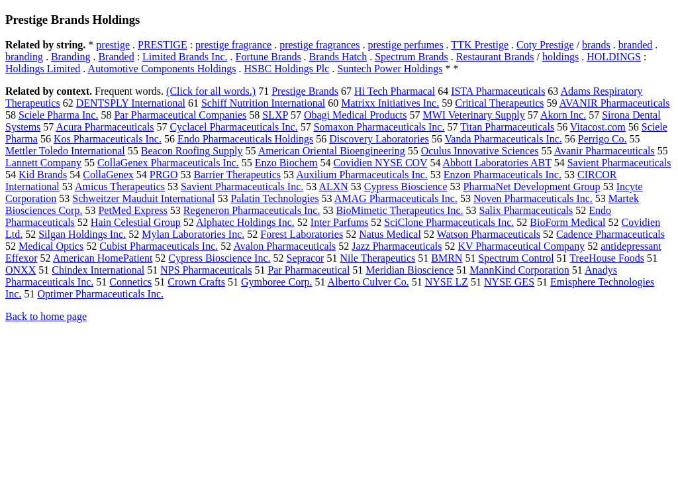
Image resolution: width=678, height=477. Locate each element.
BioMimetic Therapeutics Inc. (399, 210)
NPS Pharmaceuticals (206, 270)
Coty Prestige (545, 44)
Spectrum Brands (411, 56)
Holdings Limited (42, 68)
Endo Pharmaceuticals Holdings (245, 138)
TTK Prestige (479, 44)
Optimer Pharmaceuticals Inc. (100, 293)
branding (24, 56)
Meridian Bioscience (409, 270)
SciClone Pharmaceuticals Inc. (449, 222)
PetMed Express (132, 210)
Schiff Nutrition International (263, 103)
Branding (71, 56)
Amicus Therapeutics (120, 186)
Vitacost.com (598, 126)
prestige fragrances (319, 44)
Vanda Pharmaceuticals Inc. (503, 138)
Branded (116, 56)
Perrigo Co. (602, 138)
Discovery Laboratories (379, 138)
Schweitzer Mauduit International (143, 198)
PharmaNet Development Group (532, 186)
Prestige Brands (304, 91)
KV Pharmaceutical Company (521, 246)
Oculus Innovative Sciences (480, 150)
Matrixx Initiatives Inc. (390, 103)
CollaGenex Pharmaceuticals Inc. (168, 162)
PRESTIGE (162, 44)
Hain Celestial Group (136, 222)
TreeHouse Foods (606, 258)
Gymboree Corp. (277, 282)
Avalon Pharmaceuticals (284, 246)
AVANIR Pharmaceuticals (614, 103)
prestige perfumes (405, 44)
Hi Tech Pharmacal (394, 91)
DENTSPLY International (130, 103)
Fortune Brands (268, 56)
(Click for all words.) (211, 91)
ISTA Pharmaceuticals (498, 91)
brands (596, 44)
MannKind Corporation (519, 270)
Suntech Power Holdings (389, 68)
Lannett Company (43, 162)
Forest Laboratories (301, 234)
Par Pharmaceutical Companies (180, 115)
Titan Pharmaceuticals (507, 126)
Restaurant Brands (495, 56)
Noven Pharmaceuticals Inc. (533, 198)
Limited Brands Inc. (184, 56)
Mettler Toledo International (65, 150)
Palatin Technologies (274, 198)
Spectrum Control (516, 258)
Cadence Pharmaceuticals (610, 234)
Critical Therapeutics (499, 103)
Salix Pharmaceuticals (526, 210)
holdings (560, 56)
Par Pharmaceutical (308, 270)
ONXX (20, 270)
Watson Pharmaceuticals (488, 234)
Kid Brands (43, 174)
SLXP (275, 115)
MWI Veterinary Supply (473, 115)
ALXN (333, 186)
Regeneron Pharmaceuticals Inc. (251, 210)
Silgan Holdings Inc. (82, 234)
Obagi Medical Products (355, 115)
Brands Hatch (338, 56)
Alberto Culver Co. (368, 282)
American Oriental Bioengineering (331, 150)
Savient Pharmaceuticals (619, 162)
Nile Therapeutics (377, 258)
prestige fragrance (233, 44)
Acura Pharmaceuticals (105, 126)
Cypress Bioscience (406, 186)
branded (635, 44)
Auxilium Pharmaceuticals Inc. (362, 174)
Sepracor (305, 258)
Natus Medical (390, 234)
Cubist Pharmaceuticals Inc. (158, 246)
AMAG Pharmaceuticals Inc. (396, 198)
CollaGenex (108, 174)
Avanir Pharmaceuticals (604, 150)
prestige (113, 44)
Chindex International (98, 270)
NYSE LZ (446, 282)
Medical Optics (51, 246)
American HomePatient (103, 258)
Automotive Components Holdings (161, 68)
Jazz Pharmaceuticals (397, 246)
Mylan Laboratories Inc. (193, 234)
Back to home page (46, 316)
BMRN (446, 258)
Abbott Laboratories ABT (497, 162)
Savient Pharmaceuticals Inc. (242, 186)
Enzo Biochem (286, 162)
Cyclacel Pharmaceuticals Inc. (233, 126)
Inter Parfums (340, 222)
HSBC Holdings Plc (286, 68)
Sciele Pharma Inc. (58, 115)
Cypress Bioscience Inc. (219, 258)
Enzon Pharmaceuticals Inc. (502, 174)
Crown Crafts (196, 282)
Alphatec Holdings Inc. (245, 222)
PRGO (164, 174)
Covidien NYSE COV (380, 162)
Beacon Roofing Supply (192, 150)
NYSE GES (509, 282)
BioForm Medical (567, 222)
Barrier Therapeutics (237, 174)
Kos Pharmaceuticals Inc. (108, 138)
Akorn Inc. (563, 115)
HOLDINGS (614, 56)
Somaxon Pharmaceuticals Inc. (379, 126)
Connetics (130, 282)
